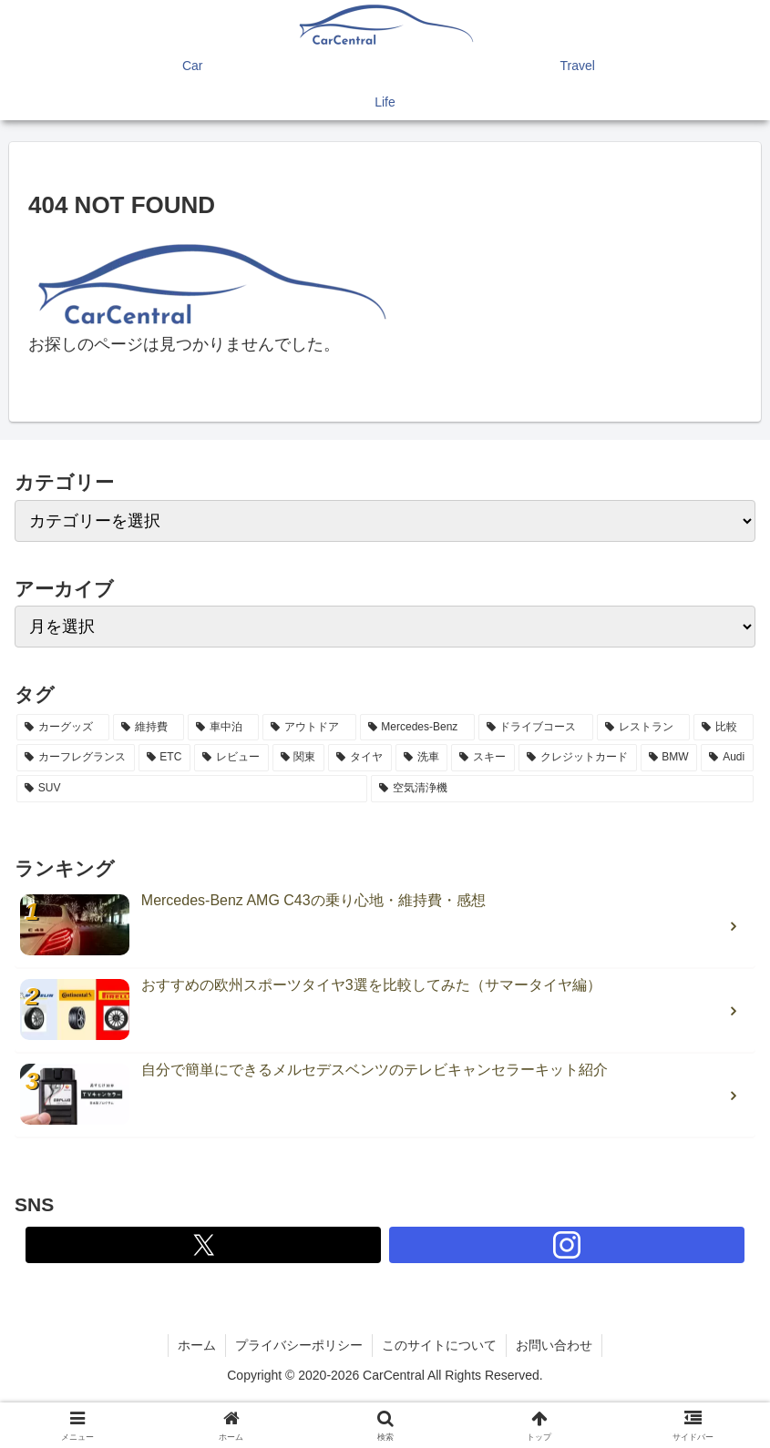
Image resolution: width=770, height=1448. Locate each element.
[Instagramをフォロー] (566, 1245)
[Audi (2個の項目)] (727, 757)
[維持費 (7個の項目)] (148, 727)
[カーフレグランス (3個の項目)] (75, 757)
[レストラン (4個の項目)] (643, 727)
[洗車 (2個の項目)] (421, 757)
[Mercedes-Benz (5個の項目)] (417, 727)
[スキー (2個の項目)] (483, 757)
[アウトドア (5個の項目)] (308, 727)
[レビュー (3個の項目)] (231, 757)
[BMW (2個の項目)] (669, 757)
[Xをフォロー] (203, 1245)
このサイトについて (439, 1345)
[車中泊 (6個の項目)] (223, 727)
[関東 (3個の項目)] (298, 757)
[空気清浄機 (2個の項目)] (562, 788)
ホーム (197, 1345)
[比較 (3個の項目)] (723, 727)
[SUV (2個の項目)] (191, 788)
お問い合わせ (554, 1345)
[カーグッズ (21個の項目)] (62, 727)
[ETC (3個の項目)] (165, 757)
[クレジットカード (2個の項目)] (577, 757)
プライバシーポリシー (299, 1345)
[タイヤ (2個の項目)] (360, 757)
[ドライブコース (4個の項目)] (535, 727)
